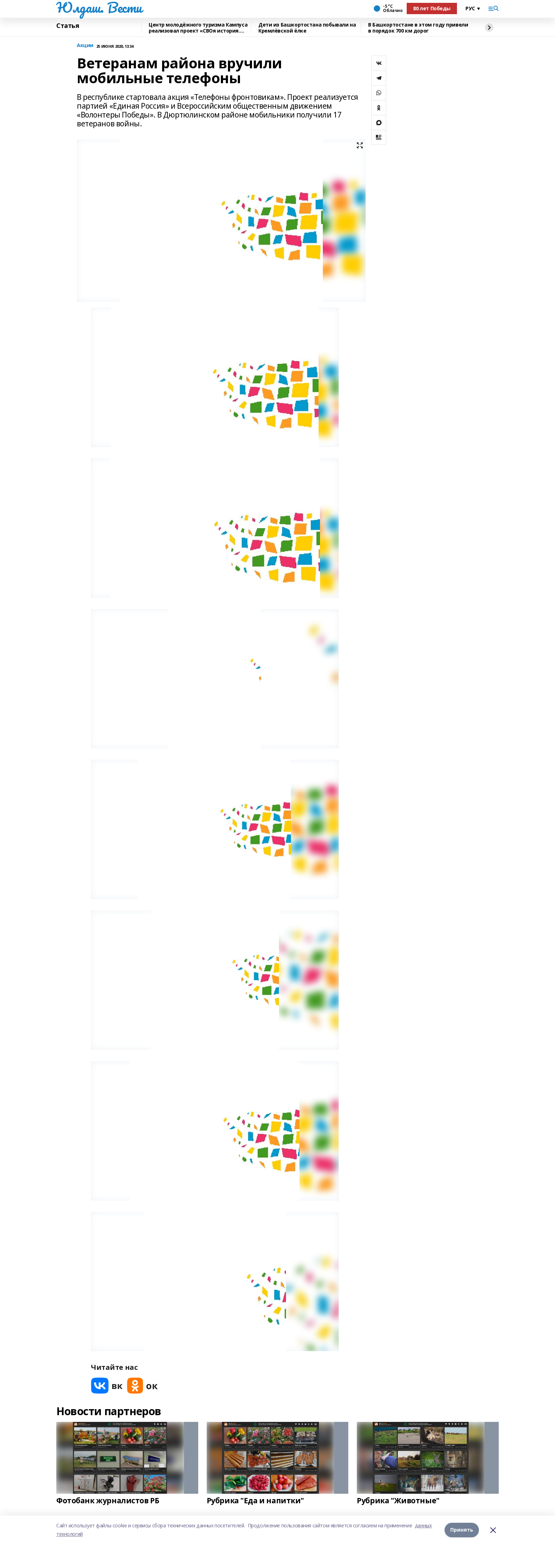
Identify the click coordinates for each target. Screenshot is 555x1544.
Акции (85, 45)
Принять (461, 1529)
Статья (67, 26)
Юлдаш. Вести (99, 7)
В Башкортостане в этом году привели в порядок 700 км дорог (418, 28)
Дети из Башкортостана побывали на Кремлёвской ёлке (307, 28)
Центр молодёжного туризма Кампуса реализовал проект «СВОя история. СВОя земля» (198, 28)
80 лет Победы (432, 8)
